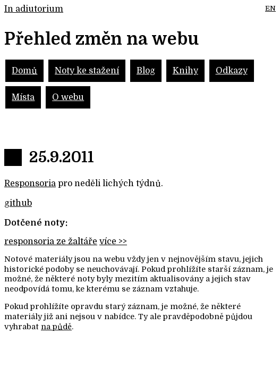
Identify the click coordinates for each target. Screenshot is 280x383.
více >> (113, 241)
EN (270, 8)
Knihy (185, 71)
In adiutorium (33, 9)
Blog (146, 71)
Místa (23, 97)
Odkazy (232, 71)
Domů (24, 71)
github (18, 203)
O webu (68, 97)
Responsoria (30, 183)
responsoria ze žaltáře (50, 241)
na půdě (56, 326)
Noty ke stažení (87, 71)
